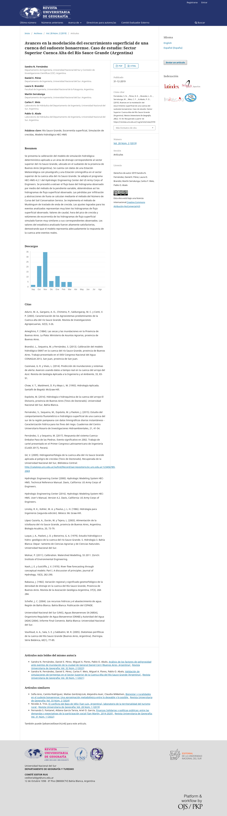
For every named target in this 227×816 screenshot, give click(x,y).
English (168, 42)
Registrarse (192, 2)
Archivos (38, 33)
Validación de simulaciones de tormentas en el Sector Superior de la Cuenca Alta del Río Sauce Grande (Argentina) (86, 673)
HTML (133, 65)
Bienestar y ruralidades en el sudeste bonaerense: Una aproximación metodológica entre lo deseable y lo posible (91, 696)
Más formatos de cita (126, 127)
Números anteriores (52, 22)
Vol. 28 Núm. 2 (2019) (56, 33)
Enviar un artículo (175, 62)
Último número (28, 22)
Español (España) (173, 47)
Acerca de (74, 22)
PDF (120, 65)
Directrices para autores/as (101, 22)
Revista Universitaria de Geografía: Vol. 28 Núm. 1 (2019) (69, 707)
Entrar (204, 2)
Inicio (27, 33)
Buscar (200, 22)
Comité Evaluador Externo (135, 22)
